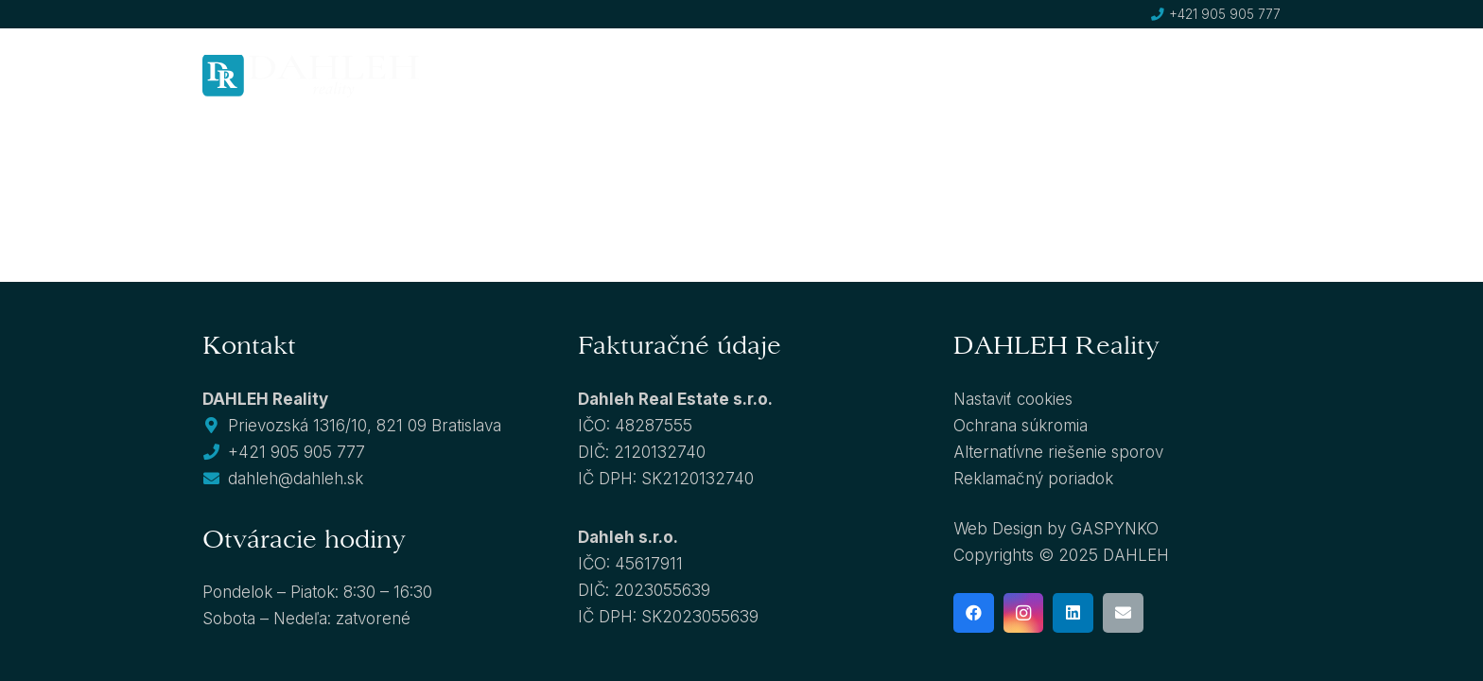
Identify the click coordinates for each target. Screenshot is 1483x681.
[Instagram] (1023, 613)
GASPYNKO (1115, 528)
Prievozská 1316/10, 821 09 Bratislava (364, 425)
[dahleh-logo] (310, 76)
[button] (714, 75)
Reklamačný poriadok (1033, 478)
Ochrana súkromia (1020, 425)
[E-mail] (1123, 613)
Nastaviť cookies (1013, 399)
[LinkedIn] (1073, 613)
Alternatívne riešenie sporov (1058, 452)
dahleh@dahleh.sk (295, 478)
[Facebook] (973, 613)
